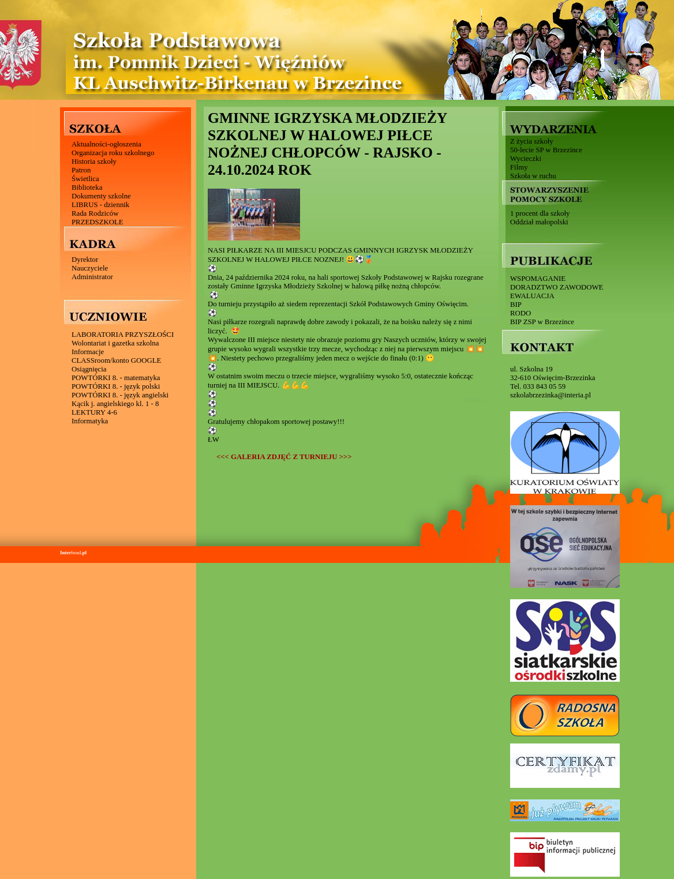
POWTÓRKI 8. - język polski (116, 386)
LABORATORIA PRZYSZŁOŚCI (123, 334)
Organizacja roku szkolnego (113, 153)
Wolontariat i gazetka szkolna (115, 343)
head (73, 552)
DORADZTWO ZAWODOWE (556, 287)
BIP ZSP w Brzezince (542, 322)
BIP (516, 304)
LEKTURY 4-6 (94, 412)
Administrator (92, 277)
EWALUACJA (532, 296)
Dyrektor (85, 260)
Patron (81, 170)
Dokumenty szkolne (101, 196)
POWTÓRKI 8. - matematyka (116, 378)
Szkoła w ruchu (533, 176)
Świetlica (85, 179)
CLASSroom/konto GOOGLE (116, 360)
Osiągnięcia (89, 369)
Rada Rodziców (95, 213)
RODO (520, 313)
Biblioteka (87, 187)
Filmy (519, 167)
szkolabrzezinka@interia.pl (550, 395)
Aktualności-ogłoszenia (106, 144)
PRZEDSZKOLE (97, 222)
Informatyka (90, 421)
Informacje (88, 352)
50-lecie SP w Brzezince (546, 150)
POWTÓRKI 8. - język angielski (120, 395)
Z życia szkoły (531, 141)
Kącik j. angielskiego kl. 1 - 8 (115, 404)
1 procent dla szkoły (540, 213)
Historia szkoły (94, 161)
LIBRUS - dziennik (100, 205)
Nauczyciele (90, 268)
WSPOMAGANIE (538, 279)
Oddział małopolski (539, 222)
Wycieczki (525, 159)
